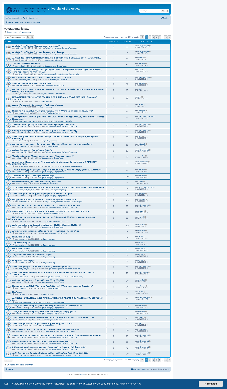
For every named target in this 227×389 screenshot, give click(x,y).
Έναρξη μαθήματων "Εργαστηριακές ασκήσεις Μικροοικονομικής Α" (43, 156)
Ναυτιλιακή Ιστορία (21, 249)
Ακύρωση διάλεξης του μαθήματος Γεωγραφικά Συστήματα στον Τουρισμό (46, 205)
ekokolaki (22, 66)
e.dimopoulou (23, 166)
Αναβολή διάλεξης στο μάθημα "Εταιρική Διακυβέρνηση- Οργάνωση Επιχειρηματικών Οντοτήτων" (56, 170)
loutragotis (22, 113)
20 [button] (165, 37)
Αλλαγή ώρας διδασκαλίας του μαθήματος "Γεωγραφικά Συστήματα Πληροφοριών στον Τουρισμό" (57, 335)
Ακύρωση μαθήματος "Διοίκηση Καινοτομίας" (33, 176)
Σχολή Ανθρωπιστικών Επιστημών (56, 221)
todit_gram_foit (21, 48)
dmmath (21, 60)
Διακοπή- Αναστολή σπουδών (26, 64)
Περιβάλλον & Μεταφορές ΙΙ (24, 260)
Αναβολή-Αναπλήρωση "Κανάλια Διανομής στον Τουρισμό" (39, 52)
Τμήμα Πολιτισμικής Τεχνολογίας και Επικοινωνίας (65, 166)
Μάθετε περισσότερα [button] (130, 383)
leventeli (21, 221)
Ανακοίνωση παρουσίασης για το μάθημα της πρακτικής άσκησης (42, 193)
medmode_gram (24, 80)
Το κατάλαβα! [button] (210, 384)
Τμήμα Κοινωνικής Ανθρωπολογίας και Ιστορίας (59, 331)
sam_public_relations (26, 121)
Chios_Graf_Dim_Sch (26, 190)
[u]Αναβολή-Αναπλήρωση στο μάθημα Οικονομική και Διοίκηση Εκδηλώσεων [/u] (49, 347)
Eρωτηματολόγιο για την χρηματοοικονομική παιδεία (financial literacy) (44, 130)
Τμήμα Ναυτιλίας (46, 101)
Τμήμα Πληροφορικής (49, 141)
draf (20, 101)
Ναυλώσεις (17, 292)
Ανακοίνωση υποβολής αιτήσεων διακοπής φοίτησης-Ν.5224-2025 (42, 323)
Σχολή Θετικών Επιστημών (62, 121)
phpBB (82, 374)
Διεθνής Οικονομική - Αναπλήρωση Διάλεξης (32, 150)
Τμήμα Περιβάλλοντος (53, 113)
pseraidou (22, 202)
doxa (20, 74)
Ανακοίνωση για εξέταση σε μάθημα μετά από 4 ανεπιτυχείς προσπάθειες (45, 231)
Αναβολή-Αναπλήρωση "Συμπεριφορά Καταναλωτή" (36, 46)
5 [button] (159, 37)
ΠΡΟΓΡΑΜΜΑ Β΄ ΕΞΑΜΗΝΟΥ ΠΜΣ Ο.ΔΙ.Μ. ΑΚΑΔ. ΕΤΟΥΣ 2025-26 (41, 77)
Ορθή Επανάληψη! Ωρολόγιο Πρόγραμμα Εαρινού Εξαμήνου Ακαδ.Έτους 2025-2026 (50, 353)
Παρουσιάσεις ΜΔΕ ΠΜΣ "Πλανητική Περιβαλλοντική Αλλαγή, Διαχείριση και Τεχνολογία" (52, 111)
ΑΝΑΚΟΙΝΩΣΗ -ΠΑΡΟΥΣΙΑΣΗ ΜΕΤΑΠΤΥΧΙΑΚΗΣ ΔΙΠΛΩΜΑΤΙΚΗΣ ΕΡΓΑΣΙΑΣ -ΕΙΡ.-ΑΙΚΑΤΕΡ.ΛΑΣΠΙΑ (56, 58)
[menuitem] (30, 18)
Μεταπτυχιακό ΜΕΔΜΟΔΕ (59, 80)
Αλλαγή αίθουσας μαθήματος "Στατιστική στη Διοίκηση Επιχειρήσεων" (44, 312)
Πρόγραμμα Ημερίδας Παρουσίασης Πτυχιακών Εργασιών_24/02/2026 (44, 199)
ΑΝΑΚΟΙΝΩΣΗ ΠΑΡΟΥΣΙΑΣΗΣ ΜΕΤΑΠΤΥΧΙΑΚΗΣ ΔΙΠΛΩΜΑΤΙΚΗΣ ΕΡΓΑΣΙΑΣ (46, 329)
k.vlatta (18, 107)
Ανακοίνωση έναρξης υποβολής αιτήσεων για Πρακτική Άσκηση (41, 266)
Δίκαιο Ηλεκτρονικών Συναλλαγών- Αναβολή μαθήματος (37, 105)
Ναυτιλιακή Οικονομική (22, 237)
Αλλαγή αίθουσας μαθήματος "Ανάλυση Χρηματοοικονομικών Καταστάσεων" (47, 306)
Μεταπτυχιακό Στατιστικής (49, 183)
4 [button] (156, 37)
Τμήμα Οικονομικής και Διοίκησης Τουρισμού (61, 48)
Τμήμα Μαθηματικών (57, 302)
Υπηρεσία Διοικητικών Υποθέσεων (52, 94)
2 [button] (149, 37)
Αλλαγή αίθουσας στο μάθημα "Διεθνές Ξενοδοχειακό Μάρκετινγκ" (42, 341)
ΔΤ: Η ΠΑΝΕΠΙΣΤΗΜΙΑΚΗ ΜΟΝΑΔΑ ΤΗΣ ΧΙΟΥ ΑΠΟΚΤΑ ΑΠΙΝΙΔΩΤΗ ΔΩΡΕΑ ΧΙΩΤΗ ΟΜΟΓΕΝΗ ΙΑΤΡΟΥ (58, 187)
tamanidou (19, 331)
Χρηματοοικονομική (21, 243)
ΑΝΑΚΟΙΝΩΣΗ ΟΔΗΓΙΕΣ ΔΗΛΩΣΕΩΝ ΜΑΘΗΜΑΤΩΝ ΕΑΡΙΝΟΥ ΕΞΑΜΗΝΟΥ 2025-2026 (50, 211)
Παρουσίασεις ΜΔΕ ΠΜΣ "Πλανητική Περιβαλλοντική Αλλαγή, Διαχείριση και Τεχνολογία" (52, 286)
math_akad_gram (25, 302)
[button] (142, 37)
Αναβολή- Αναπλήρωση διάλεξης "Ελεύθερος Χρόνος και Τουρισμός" (43, 125)
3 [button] (153, 37)
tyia (20, 94)
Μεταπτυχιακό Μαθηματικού (53, 60)
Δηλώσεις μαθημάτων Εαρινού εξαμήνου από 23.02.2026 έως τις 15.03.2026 (46, 225)
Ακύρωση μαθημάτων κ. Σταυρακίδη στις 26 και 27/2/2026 (38, 280)
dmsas (18, 183)
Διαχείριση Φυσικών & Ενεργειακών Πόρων (32, 255)
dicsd (20, 141)
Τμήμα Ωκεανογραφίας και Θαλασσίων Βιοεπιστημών (60, 74)
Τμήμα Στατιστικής (47, 326)
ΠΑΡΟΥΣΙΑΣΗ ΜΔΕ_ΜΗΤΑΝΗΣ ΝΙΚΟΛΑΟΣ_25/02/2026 (36, 182)
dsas (20, 326)
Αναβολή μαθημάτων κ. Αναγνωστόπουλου (31, 83)
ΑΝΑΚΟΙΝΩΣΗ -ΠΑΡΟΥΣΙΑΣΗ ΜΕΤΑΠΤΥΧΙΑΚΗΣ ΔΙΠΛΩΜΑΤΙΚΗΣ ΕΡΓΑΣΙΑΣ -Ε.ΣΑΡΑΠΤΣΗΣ (53, 317)
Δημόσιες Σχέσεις (59, 190)
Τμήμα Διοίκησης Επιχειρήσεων (56, 66)
